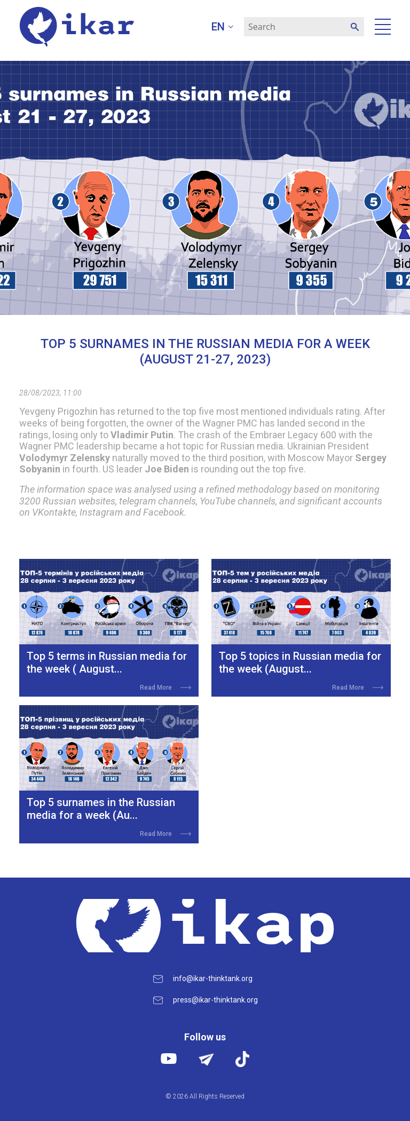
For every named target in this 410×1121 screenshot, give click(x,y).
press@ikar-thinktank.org (215, 1000)
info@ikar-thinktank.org (213, 978)
